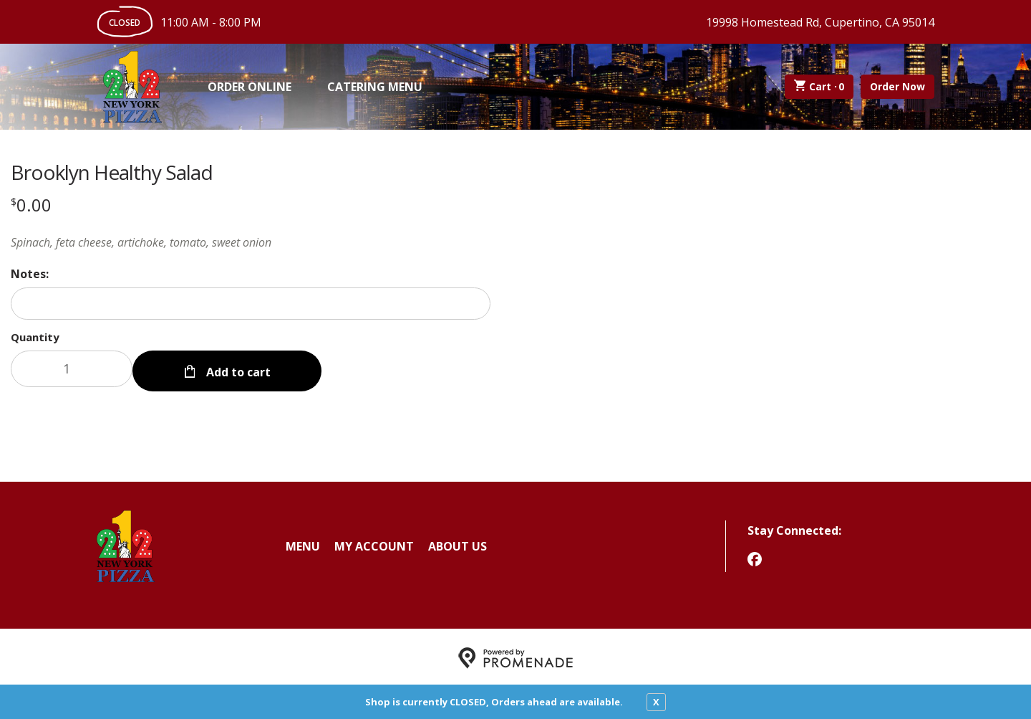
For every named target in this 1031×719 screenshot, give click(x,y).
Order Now (897, 86)
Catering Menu (374, 87)
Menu (303, 543)
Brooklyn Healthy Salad (112, 172)
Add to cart (237, 368)
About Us (457, 543)
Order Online (249, 87)
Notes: (30, 274)
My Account (374, 543)
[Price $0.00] (31, 204)
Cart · (819, 87)
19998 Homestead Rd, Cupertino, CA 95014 (820, 22)
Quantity (35, 337)
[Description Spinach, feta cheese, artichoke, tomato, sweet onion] (250, 242)
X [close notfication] (656, 701)
